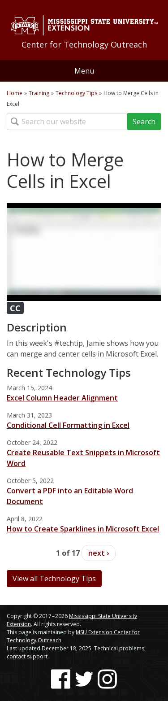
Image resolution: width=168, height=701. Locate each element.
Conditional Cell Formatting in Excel (68, 425)
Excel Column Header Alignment (62, 398)
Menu (84, 71)
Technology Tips (76, 93)
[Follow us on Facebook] (60, 679)
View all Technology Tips (54, 578)
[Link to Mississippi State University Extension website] (84, 25)
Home (14, 93)
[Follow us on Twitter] (84, 679)
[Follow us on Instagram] (107, 679)
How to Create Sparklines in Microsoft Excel (83, 529)
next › (98, 553)
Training (39, 93)
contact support (27, 656)
